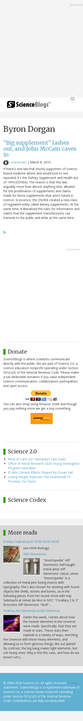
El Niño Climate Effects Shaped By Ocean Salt (40, 472)
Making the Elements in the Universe (31, 611)
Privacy (73, 683)
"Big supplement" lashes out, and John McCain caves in (39, 148)
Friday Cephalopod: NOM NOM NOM (31, 542)
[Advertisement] (41, 49)
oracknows (19, 162)
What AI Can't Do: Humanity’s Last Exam (37, 459)
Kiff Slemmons (34, 554)
